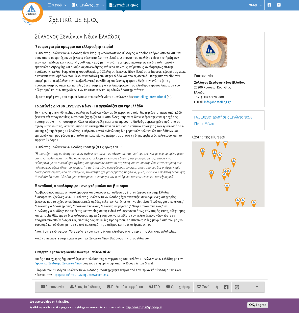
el (255, 5)
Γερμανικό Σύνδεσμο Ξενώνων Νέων (58, 263)
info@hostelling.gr (217, 102)
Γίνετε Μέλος (204, 123)
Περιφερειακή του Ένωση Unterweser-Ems (80, 275)
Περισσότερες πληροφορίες (144, 307)
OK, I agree (257, 305)
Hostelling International (150, 97)
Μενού (57, 5)
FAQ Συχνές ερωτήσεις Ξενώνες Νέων (223, 117)
